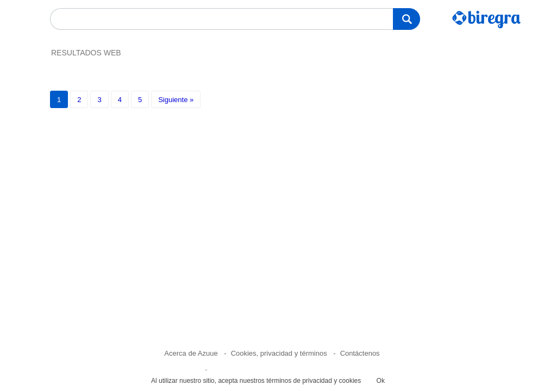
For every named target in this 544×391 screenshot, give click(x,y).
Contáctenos (360, 353)
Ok (381, 380)
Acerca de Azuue (190, 353)
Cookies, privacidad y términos (279, 353)
